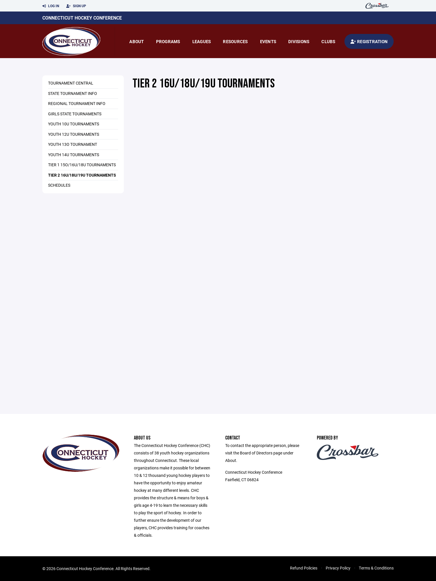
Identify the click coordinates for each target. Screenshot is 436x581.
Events (268, 41)
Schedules (59, 185)
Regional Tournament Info (76, 103)
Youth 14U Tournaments (73, 154)
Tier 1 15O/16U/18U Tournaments (82, 164)
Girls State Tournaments (74, 113)
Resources (235, 41)
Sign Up (76, 6)
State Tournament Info (72, 93)
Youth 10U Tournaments (73, 124)
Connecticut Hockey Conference (82, 18)
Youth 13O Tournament (72, 144)
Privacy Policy (338, 568)
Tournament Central (70, 83)
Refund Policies (303, 568)
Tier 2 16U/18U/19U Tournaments (82, 175)
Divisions (298, 41)
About (136, 41)
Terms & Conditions (376, 568)
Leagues (201, 41)
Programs (168, 41)
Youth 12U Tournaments (73, 134)
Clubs (328, 41)
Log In (50, 6)
